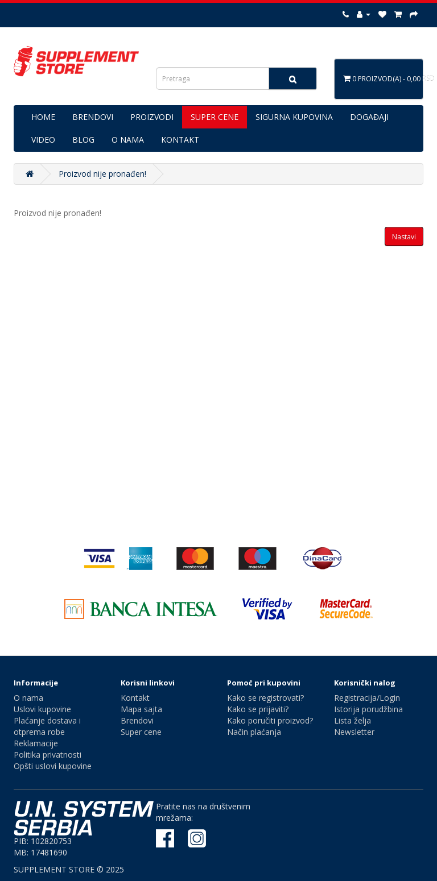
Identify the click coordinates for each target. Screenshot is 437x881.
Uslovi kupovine (42, 709)
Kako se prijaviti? (257, 709)
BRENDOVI (92, 116)
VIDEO (43, 139)
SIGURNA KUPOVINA (294, 116)
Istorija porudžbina (368, 709)
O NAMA (128, 139)
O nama (28, 697)
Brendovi (137, 720)
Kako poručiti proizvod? (270, 720)
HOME (43, 116)
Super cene (141, 731)
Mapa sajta (141, 709)
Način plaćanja (254, 731)
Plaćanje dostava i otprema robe (47, 726)
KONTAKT (180, 139)
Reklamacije (36, 743)
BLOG (83, 139)
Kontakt (135, 697)
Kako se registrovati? (265, 697)
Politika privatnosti (47, 754)
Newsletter (354, 731)
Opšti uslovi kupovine (53, 766)
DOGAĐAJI (369, 116)
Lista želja (352, 720)
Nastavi (404, 237)
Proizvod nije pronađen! (102, 173)
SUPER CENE (214, 116)
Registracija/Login (367, 697)
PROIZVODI (152, 116)
